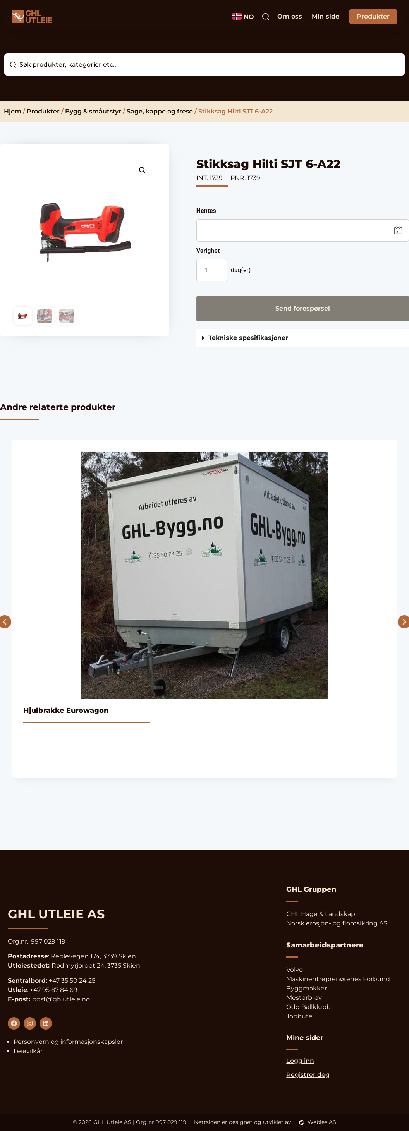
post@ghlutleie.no (61, 999)
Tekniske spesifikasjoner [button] (248, 338)
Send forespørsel (302, 308)
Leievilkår (28, 1051)
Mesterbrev (304, 997)
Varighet (208, 251)
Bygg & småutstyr (93, 111)
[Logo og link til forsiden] (32, 16)
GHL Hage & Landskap (320, 914)
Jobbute (299, 1016)
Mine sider (304, 1037)
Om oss (289, 16)
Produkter (373, 16)
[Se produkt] (204, 609)
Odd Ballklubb (308, 1007)
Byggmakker (306, 988)
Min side (325, 16)
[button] (143, 170)
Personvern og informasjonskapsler (68, 1041)
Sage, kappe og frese (160, 111)
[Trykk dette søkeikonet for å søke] (266, 17)
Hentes (206, 211)
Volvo (294, 969)
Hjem (12, 111)
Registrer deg (308, 1074)
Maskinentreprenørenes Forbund (338, 979)
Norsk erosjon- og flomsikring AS (336, 923)
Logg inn (300, 1060)
